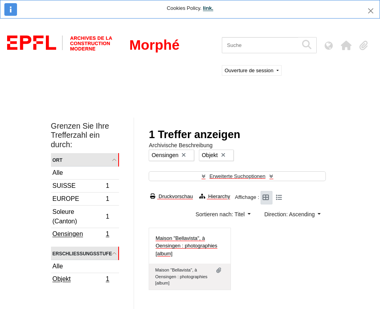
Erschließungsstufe (82, 253)
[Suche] (260, 45)
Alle (58, 172)
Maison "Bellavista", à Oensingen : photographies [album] (186, 246)
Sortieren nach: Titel (220, 214)
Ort (57, 159)
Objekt (81, 279)
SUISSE (81, 187)
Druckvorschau (171, 196)
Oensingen (81, 234)
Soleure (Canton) (81, 216)
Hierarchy (214, 196)
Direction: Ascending (290, 214)
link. (208, 8)
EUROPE (81, 200)
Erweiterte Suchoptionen (238, 176)
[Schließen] (371, 10)
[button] (346, 45)
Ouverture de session (250, 70)
